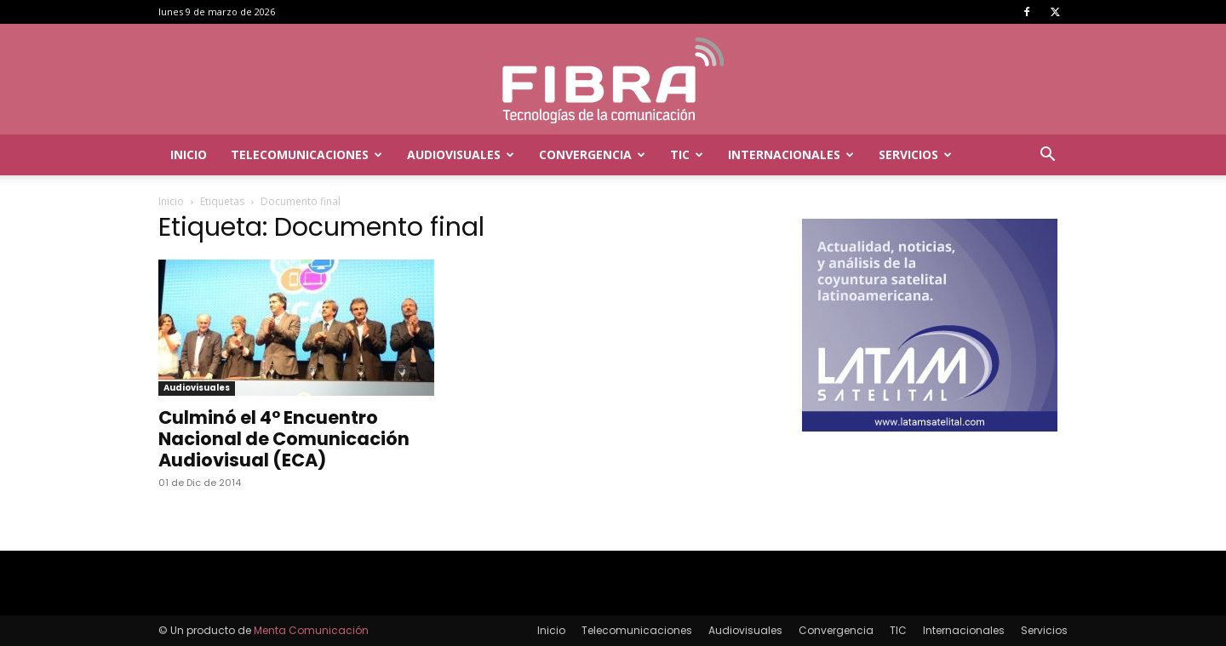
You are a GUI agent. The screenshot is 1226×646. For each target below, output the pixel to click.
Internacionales (791, 154)
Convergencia (592, 154)
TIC (686, 154)
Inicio (188, 154)
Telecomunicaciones (306, 154)
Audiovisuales (460, 154)
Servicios (915, 154)
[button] (1047, 156)
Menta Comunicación (311, 630)
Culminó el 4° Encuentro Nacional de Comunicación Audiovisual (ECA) (284, 438)
